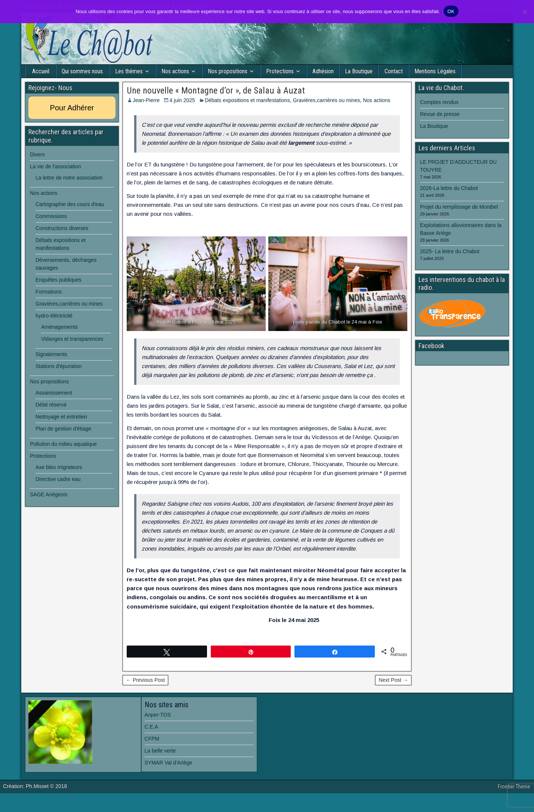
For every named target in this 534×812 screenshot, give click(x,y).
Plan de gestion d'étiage (63, 429)
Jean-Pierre (146, 100)
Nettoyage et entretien (61, 417)
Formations (49, 292)
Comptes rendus (439, 102)
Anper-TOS (158, 715)
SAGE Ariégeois (48, 494)
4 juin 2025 (182, 100)
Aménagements (59, 327)
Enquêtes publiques (58, 280)
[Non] (524, 11)
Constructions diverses (62, 228)
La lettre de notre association (69, 178)
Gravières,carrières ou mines (326, 100)
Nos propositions (227, 71)
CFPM (152, 739)
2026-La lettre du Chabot (449, 188)
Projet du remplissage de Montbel (459, 207)
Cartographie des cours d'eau (70, 204)
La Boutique (359, 71)
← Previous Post (145, 680)
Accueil (40, 71)
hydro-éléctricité (54, 316)
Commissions (51, 216)
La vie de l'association (55, 166)
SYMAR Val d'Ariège (168, 763)
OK (450, 11)
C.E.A (151, 727)
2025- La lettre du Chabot (449, 251)
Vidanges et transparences (72, 339)
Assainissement (54, 393)
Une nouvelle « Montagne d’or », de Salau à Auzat (216, 90)
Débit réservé (51, 405)
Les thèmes (129, 71)
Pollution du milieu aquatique (63, 444)
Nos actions (175, 71)
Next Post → (393, 680)
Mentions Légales (435, 71)
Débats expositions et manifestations (247, 100)
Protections (280, 71)
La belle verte (160, 751)
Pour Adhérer (72, 108)
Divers (37, 154)
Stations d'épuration (58, 366)
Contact (394, 71)
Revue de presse (440, 114)
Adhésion (323, 71)
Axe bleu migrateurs (59, 467)
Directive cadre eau (58, 479)
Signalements (51, 354)
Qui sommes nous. (83, 71)
